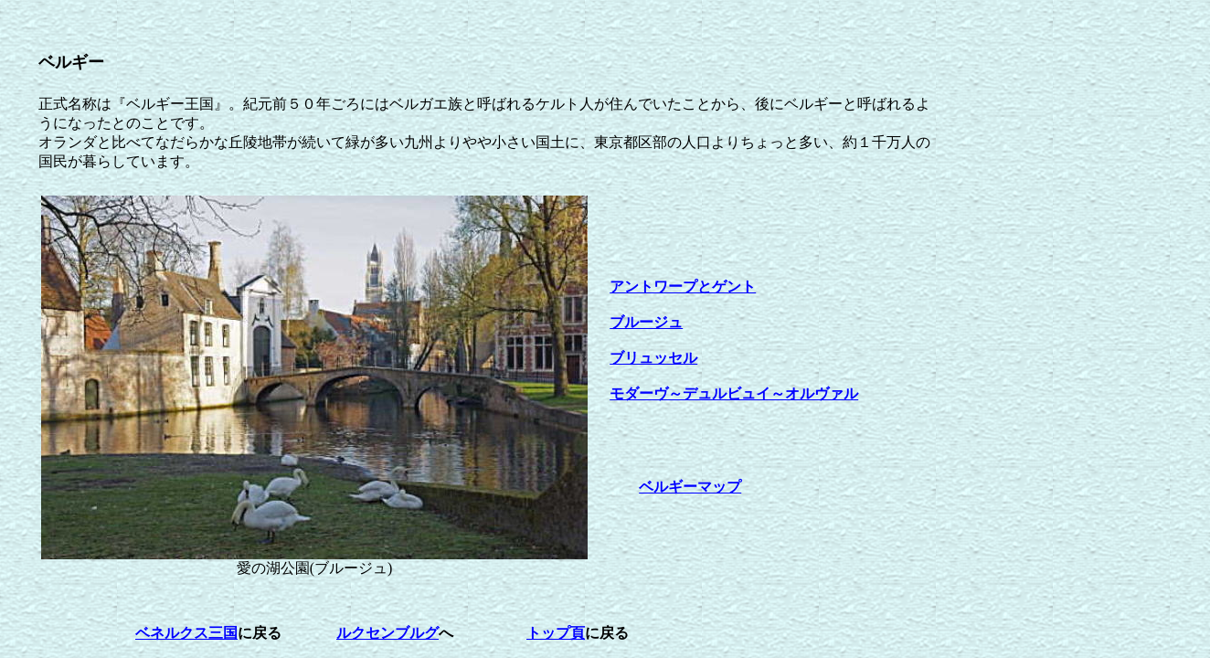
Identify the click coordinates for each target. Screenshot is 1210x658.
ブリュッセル (653, 358)
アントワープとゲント (683, 286)
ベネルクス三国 (186, 633)
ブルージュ (646, 322)
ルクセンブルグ (387, 633)
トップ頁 (555, 633)
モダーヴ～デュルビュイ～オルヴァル (734, 393)
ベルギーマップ (690, 486)
